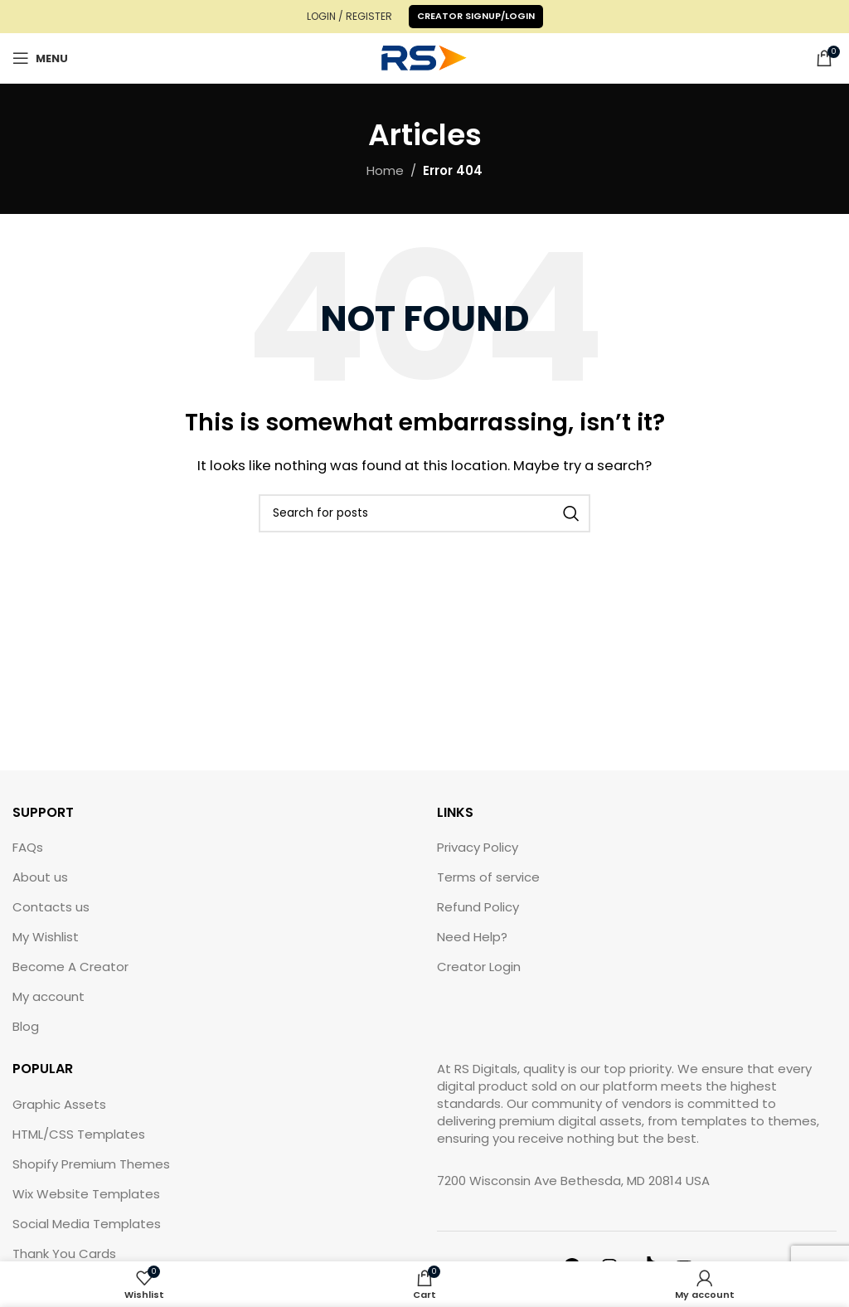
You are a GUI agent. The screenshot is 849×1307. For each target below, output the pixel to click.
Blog (25, 1026)
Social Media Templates (86, 1223)
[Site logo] (424, 57)
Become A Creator (70, 966)
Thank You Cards (64, 1253)
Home (385, 170)
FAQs (27, 847)
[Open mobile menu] (40, 58)
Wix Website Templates (86, 1194)
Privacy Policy (477, 847)
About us (40, 877)
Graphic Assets (59, 1104)
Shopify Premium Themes (91, 1164)
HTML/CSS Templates (78, 1134)
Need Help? (472, 936)
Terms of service (488, 877)
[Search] (424, 513)
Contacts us (51, 907)
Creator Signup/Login (476, 15)
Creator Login (479, 966)
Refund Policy (478, 907)
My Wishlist (45, 936)
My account (48, 996)
